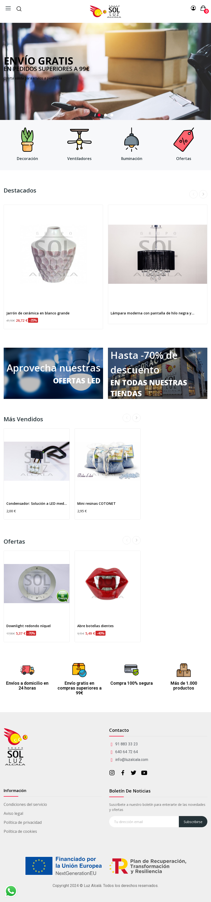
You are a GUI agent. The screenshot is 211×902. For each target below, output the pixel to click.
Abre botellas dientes (95, 626)
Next (203, 194)
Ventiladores (79, 158)
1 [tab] (99, 115)
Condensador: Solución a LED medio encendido (36, 503)
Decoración (27, 158)
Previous (193, 194)
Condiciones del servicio (25, 804)
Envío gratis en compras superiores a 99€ (80, 688)
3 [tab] (111, 115)
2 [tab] (105, 115)
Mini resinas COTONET (96, 503)
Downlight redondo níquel (28, 626)
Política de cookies (20, 831)
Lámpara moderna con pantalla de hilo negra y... (152, 313)
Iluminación (131, 158)
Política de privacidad (23, 822)
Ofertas (183, 158)
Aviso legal (13, 813)
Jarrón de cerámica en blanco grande (37, 313)
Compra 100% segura (131, 683)
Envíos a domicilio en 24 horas (27, 686)
